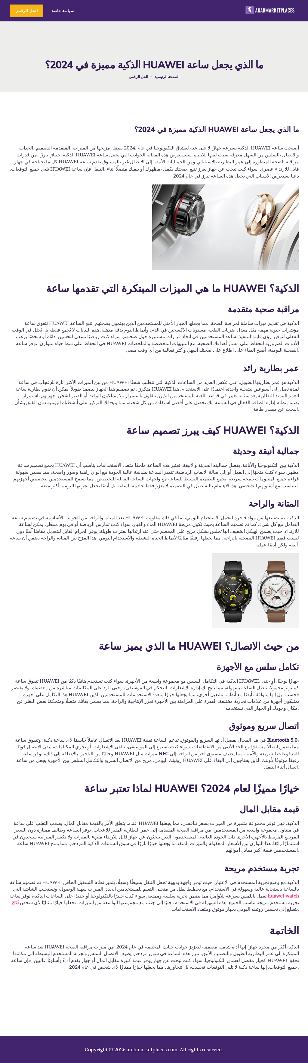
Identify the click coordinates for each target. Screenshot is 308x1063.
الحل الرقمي (138, 76)
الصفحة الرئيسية (167, 76)
